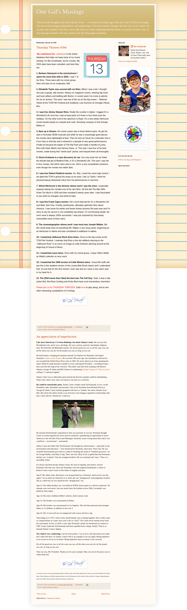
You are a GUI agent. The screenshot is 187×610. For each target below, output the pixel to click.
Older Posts (105, 594)
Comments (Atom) (53, 598)
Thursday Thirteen (59, 329)
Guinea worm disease (53, 358)
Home (74, 594)
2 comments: (79, 585)
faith (44, 587)
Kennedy (49, 587)
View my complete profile (127, 61)
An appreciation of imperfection (56, 336)
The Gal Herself (139, 47)
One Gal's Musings (60, 11)
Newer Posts (41, 594)
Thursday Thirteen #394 (51, 47)
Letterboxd (61, 54)
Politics (55, 587)
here (83, 287)
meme (45, 329)
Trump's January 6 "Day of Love (96, 369)
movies (49, 329)
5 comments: (78, 327)
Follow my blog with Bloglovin (129, 160)
